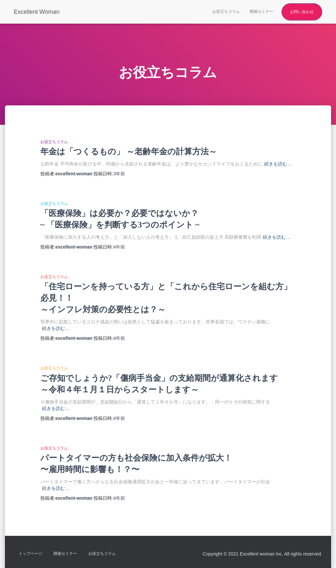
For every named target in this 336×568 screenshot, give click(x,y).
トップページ (30, 553)
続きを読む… (278, 163)
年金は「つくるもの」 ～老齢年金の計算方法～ (128, 151)
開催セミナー (261, 11)
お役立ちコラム (226, 11)
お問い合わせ (302, 12)
